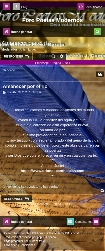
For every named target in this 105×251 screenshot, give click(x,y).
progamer (17, 241)
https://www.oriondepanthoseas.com (52, 171)
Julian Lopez (28, 49)
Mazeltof (37, 241)
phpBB (30, 233)
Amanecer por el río (26, 43)
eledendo (9, 70)
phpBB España (46, 237)
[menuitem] (20, 7)
